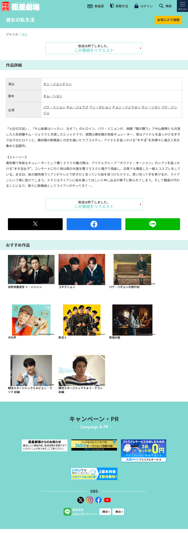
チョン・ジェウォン (126, 107)
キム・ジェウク (77, 107)
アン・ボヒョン (100, 107)
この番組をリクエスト (94, 48)
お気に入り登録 (168, 19)
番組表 (95, 6)
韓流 (24, 34)
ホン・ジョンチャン (57, 83)
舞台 (118, 512)
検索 (165, 6)
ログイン (143, 6)
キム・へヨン (52, 96)
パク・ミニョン (54, 107)
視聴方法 (119, 5)
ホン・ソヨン (150, 107)
